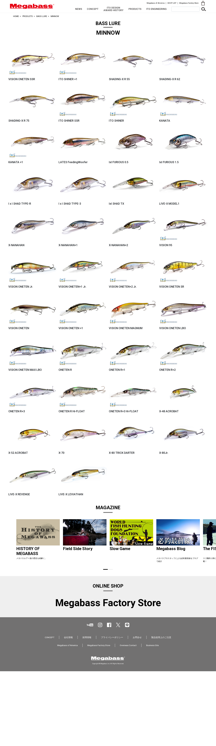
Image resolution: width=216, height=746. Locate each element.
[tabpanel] (38, 542)
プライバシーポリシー (112, 712)
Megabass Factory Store (188, 3)
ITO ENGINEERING (156, 9)
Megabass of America (156, 3)
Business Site (152, 720)
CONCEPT (92, 9)
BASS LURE (41, 16)
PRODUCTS (134, 9)
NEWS (78, 9)
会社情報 (68, 712)
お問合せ (137, 712)
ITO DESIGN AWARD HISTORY (113, 9)
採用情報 (86, 712)
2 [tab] (110, 569)
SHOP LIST (171, 3)
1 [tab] (105, 569)
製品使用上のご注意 (161, 712)
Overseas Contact (128, 720)
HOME (16, 16)
